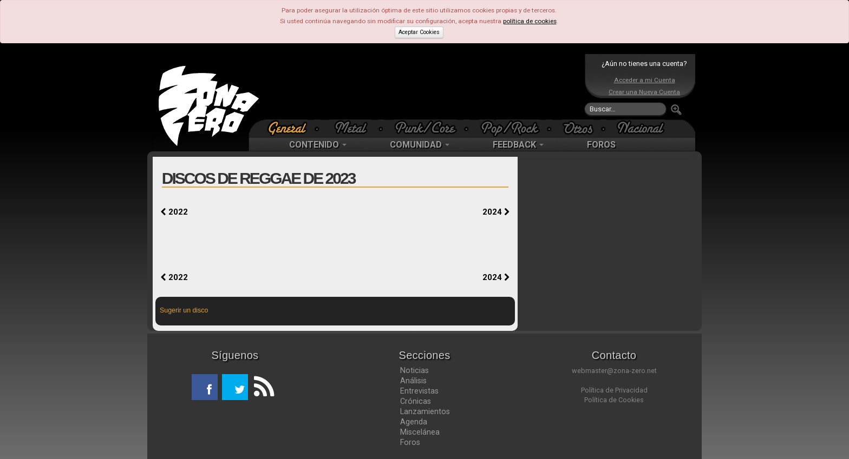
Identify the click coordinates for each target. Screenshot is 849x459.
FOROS (601, 144)
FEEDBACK (518, 144)
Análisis (413, 380)
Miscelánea (420, 432)
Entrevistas (419, 391)
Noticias (414, 370)
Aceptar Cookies (419, 32)
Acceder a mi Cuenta (644, 80)
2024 (496, 212)
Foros (410, 442)
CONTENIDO (318, 144)
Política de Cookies (614, 400)
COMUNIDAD (419, 144)
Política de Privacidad (614, 390)
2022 (174, 212)
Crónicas (415, 401)
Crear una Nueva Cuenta (644, 92)
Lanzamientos (425, 411)
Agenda (413, 421)
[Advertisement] (422, 86)
